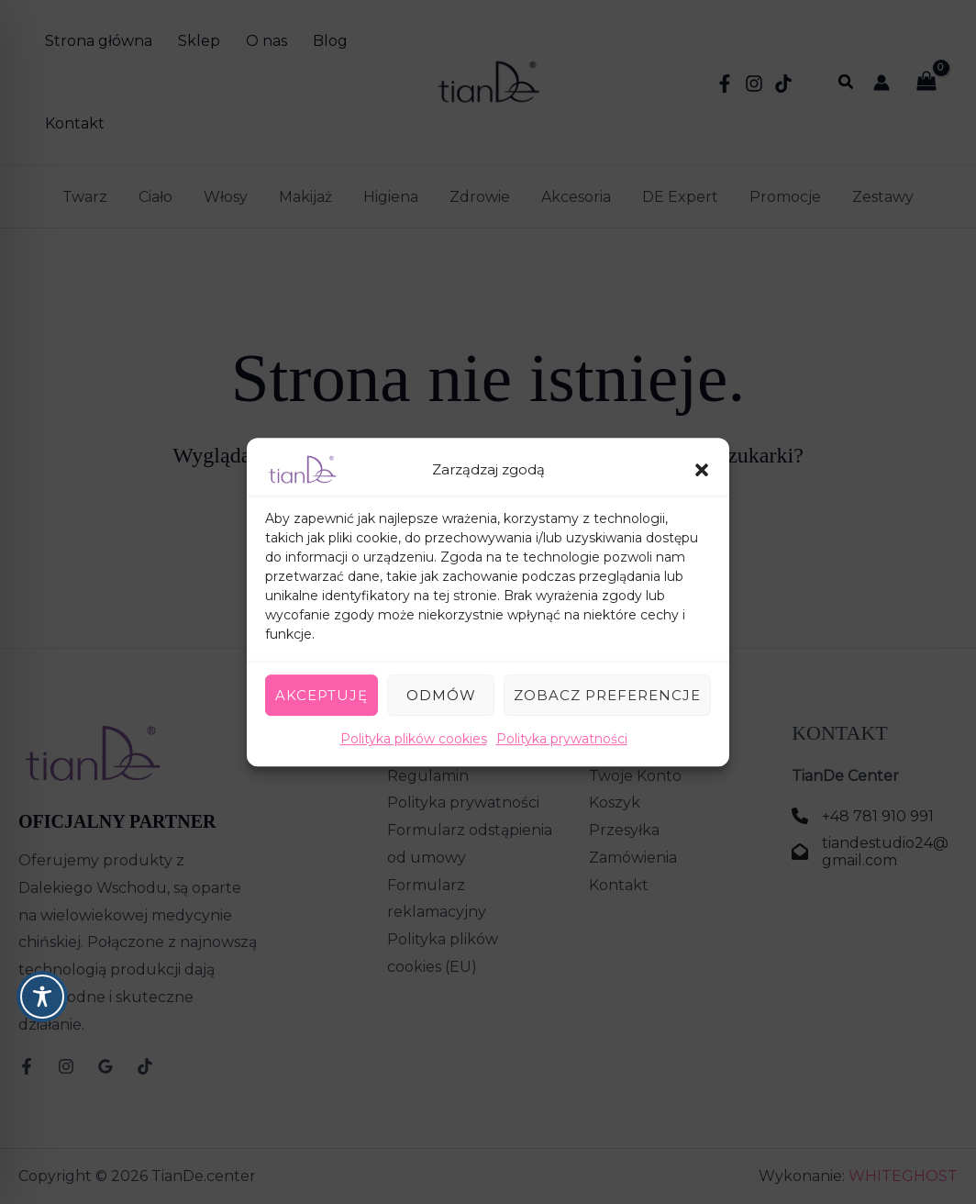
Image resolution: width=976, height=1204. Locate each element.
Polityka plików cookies (413, 738)
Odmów (441, 695)
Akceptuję (321, 695)
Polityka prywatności (561, 738)
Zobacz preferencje (607, 695)
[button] (702, 470)
